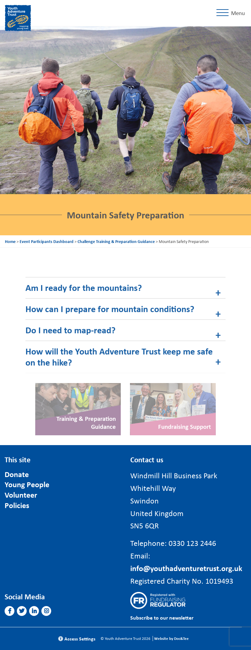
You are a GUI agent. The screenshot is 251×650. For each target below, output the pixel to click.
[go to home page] (18, 17)
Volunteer (21, 495)
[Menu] (232, 13)
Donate (17, 474)
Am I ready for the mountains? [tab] (83, 287)
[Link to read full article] (78, 409)
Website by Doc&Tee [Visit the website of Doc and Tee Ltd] (171, 638)
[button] (9, 611)
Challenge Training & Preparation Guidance (116, 241)
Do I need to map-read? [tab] (70, 330)
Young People (27, 484)
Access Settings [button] (76, 638)
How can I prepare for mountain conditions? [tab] (109, 309)
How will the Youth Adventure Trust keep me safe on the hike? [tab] (119, 356)
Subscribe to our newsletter (161, 617)
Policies (17, 505)
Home (10, 241)
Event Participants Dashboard (47, 241)
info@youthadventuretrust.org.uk (186, 568)
